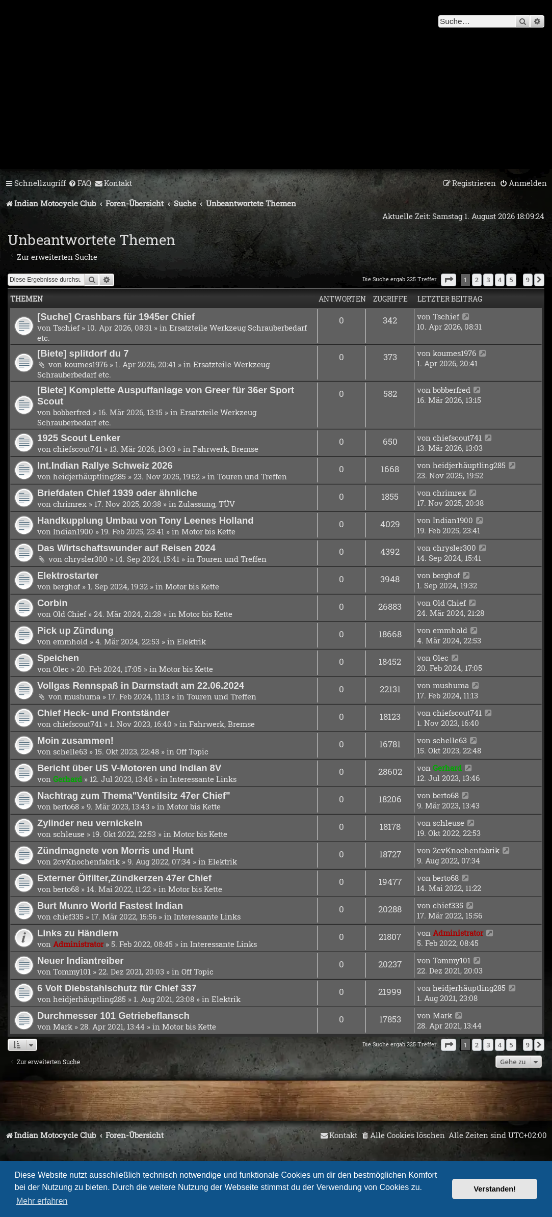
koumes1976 (86, 364)
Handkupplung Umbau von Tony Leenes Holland (145, 520)
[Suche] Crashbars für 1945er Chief (116, 316)
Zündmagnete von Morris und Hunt (115, 850)
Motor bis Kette (208, 531)
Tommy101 (72, 971)
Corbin (52, 603)
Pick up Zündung (75, 630)
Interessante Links (203, 779)
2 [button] (477, 279)
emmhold (70, 641)
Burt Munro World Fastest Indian (110, 905)
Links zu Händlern (77, 933)
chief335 (68, 916)
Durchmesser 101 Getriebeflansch (113, 1015)
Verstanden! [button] (495, 1189)
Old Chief (69, 614)
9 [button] (528, 279)
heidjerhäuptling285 (89, 476)
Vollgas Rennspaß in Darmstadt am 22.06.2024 (140, 685)
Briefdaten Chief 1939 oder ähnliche (117, 493)
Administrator (78, 944)
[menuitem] (79, 183)
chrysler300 (86, 559)
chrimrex (70, 504)
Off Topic (192, 751)
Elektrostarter (67, 575)
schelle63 (70, 751)
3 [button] (488, 279)
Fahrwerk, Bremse (225, 449)
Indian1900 (73, 531)
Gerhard (67, 779)
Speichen (58, 658)
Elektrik (191, 641)
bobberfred (72, 412)
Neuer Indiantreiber (80, 960)
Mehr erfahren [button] (42, 1201)
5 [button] (511, 279)
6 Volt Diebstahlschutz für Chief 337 (117, 988)
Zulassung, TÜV (206, 504)
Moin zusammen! (75, 740)
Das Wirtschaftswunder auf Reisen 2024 (126, 548)
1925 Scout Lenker (78, 437)
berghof (66, 586)
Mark (62, 1026)
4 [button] (500, 279)
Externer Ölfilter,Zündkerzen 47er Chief (124, 878)
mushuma (82, 696)
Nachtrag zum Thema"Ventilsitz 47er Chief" (133, 795)
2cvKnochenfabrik (86, 861)
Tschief (66, 327)
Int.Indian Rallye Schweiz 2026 (105, 465)
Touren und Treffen (252, 476)
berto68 (66, 806)
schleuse (69, 834)
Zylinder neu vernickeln (89, 823)
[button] (448, 280)
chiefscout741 (77, 449)
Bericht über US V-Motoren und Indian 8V (129, 768)
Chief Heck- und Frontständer (103, 713)
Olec (61, 669)
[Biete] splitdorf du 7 (83, 353)
